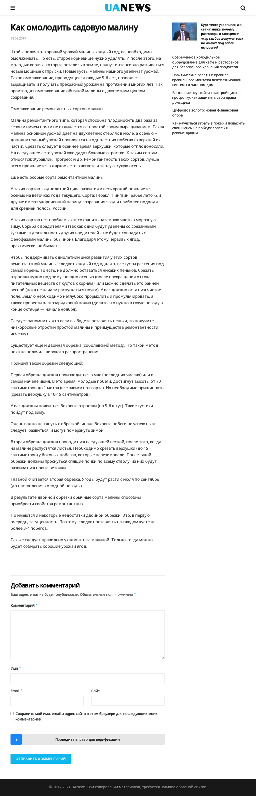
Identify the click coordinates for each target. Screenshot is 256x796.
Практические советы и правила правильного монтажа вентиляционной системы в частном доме (207, 79)
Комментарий (24, 605)
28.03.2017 (18, 38)
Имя (15, 668)
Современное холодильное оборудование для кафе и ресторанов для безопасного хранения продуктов (205, 62)
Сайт (95, 690)
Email (16, 691)
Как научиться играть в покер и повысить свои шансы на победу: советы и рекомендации (208, 128)
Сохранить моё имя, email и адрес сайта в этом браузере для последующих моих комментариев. (87, 716)
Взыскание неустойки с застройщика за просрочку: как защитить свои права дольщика (207, 97)
